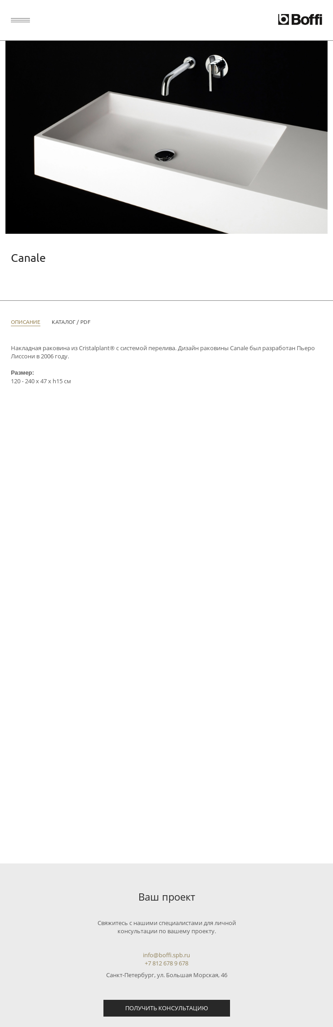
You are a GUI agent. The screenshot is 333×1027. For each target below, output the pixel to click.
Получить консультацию (166, 1008)
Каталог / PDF (71, 321)
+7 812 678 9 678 (166, 963)
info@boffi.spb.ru (166, 955)
